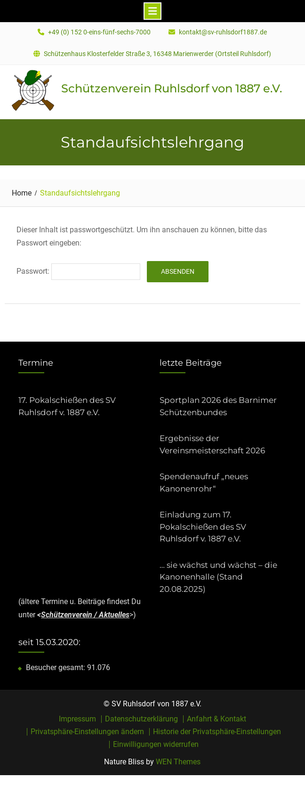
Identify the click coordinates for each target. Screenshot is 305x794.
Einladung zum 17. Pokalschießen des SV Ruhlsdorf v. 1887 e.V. (203, 526)
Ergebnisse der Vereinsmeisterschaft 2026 (212, 444)
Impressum (77, 719)
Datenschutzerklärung (141, 719)
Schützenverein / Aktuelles (85, 614)
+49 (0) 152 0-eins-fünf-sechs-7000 (99, 32)
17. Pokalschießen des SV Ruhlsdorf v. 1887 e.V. (67, 406)
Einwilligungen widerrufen (156, 744)
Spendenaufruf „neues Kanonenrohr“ (204, 482)
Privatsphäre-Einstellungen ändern (87, 732)
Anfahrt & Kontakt (216, 719)
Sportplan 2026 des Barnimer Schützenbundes (218, 406)
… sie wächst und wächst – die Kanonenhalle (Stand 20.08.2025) (218, 577)
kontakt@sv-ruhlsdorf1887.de (223, 32)
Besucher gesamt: (56, 667)
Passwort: (78, 271)
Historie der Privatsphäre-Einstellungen (217, 732)
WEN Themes (178, 761)
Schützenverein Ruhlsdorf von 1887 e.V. (171, 88)
